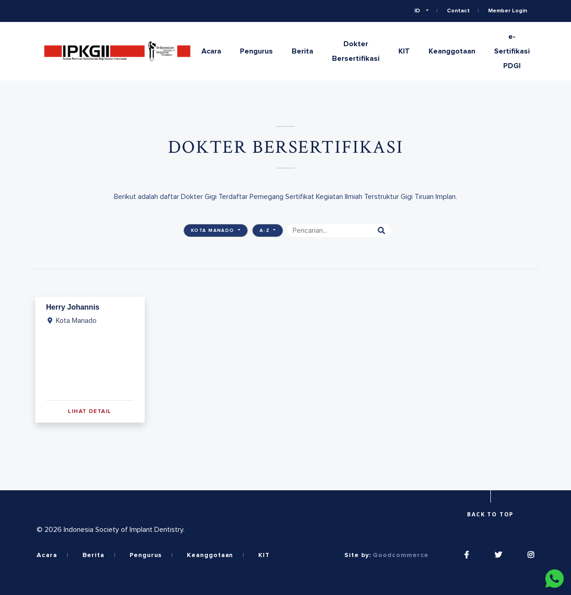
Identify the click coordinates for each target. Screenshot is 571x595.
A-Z (266, 230)
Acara (211, 51)
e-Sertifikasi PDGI (512, 51)
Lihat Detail (89, 411)
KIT (404, 51)
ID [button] (417, 11)
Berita (302, 51)
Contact (458, 11)
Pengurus (256, 51)
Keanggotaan (452, 51)
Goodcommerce (401, 555)
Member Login (507, 11)
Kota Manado (213, 230)
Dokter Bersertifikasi (356, 51)
